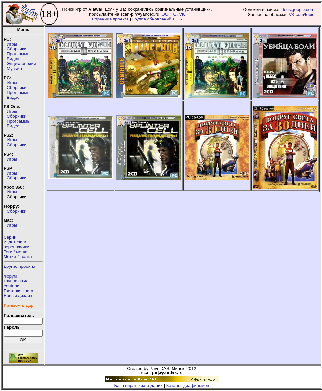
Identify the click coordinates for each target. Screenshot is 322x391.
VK (182, 14)
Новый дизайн (18, 295)
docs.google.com (297, 9)
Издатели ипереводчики (16, 244)
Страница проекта (110, 19)
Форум (10, 276)
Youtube (11, 285)
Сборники (16, 48)
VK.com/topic (301, 14)
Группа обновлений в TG (157, 19)
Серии (10, 237)
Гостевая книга (18, 290)
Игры (12, 44)
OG (164, 14)
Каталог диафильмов (187, 385)
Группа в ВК (15, 281)
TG (174, 14)
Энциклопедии (21, 63)
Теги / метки (16, 251)
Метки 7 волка (18, 256)
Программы (18, 53)
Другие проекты (19, 266)
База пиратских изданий (138, 385)
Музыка (14, 68)
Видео (13, 58)
